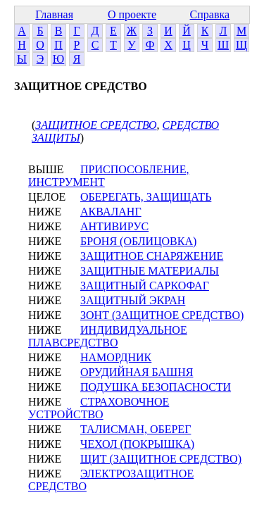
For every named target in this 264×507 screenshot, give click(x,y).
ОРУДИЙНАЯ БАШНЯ (136, 372)
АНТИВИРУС (114, 226)
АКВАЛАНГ (111, 212)
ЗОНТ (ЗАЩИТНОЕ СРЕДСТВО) (162, 315)
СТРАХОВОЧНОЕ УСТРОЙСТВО (98, 408)
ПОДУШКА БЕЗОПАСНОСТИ (155, 387)
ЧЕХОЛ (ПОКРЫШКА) (137, 444)
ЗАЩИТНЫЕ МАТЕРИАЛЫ (149, 271)
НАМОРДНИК (115, 357)
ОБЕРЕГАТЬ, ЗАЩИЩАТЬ (145, 197)
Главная (54, 14)
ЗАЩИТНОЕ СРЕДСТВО (95, 125)
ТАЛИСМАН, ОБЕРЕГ (135, 429)
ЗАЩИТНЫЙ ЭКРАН (132, 300)
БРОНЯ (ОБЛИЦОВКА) (138, 241)
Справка (210, 14)
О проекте (132, 14)
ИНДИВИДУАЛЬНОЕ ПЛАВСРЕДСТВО (107, 336)
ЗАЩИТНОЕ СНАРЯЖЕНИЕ (151, 256)
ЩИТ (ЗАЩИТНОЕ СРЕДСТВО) (160, 459)
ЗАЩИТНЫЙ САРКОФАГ (144, 286)
